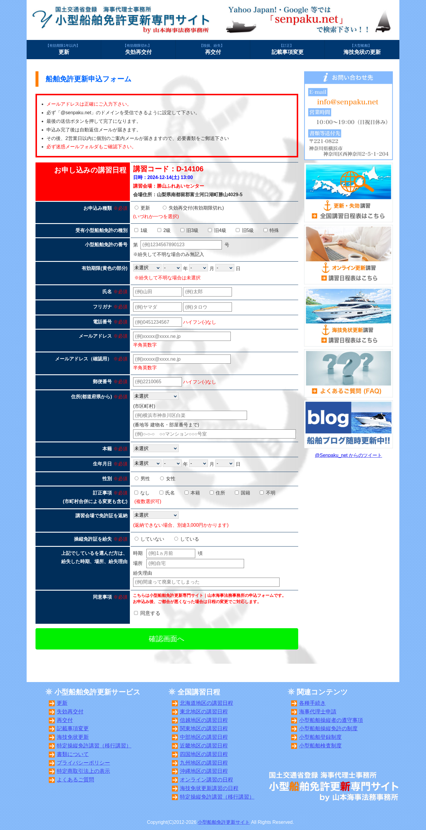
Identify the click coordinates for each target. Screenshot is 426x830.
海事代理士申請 (317, 712)
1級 (141, 230)
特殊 (271, 230)
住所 (217, 492)
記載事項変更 (287, 49)
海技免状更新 (73, 737)
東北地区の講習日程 (204, 712)
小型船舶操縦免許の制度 (328, 728)
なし (142, 492)
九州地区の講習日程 (204, 763)
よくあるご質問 (75, 780)
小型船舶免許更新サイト (224, 822)
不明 (267, 492)
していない (149, 538)
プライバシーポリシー (83, 763)
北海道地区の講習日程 (206, 703)
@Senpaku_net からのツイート (348, 455)
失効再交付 (138, 49)
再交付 (213, 49)
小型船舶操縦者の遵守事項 (331, 720)
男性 (142, 478)
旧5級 (245, 230)
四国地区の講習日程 (204, 754)
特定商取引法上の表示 (83, 771)
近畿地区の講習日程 (204, 746)
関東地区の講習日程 (204, 728)
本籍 (192, 492)
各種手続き (312, 703)
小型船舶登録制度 (320, 737)
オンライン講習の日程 (206, 780)
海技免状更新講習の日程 (209, 788)
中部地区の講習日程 (204, 737)
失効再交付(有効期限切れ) (193, 207)
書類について (73, 754)
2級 (164, 230)
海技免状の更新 (362, 49)
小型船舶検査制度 (320, 746)
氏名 (167, 492)
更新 (64, 49)
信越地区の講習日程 (204, 720)
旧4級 (217, 230)
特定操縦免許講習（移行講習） (94, 746)
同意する (150, 613)
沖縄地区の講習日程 (204, 771)
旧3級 (189, 230)
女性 (167, 478)
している (186, 538)
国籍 (242, 492)
